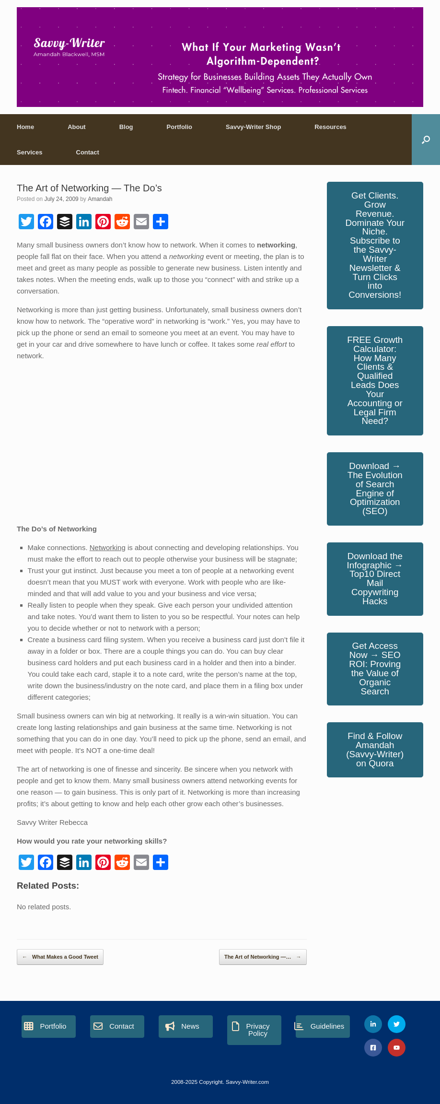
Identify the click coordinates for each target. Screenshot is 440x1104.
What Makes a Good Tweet (60, 957)
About (77, 126)
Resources (330, 126)
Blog (126, 126)
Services (30, 152)
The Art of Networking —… (262, 957)
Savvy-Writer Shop (253, 126)
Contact (87, 152)
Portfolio (179, 126)
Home (25, 126)
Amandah (100, 199)
